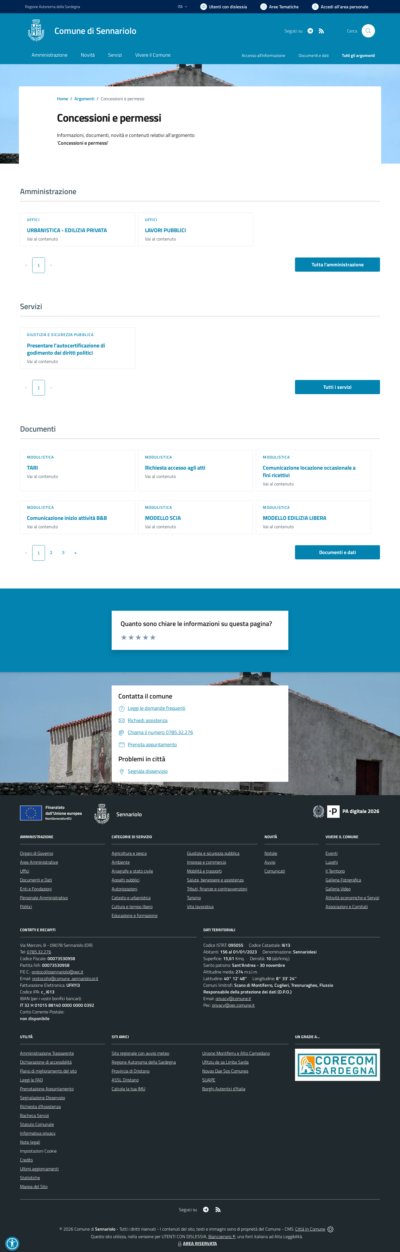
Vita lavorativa (200, 906)
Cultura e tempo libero (132, 906)
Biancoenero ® (221, 1236)
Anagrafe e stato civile (132, 871)
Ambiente (121, 862)
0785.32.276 (39, 951)
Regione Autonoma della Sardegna (144, 1062)
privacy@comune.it (233, 998)
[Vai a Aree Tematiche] (279, 6)
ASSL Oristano (125, 1079)
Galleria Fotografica (343, 880)
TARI (32, 467)
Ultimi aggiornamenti (39, 1168)
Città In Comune (310, 1229)
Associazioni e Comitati (347, 906)
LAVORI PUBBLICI (165, 230)
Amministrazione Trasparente (47, 1053)
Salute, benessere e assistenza (215, 880)
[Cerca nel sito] (368, 30)
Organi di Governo (36, 853)
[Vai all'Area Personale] (340, 6)
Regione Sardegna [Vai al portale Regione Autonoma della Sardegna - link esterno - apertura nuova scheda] (52, 6)
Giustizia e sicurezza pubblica (60, 334)
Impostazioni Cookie (38, 1151)
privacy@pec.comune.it (233, 1005)
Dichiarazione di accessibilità (46, 1062)
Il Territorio (335, 871)
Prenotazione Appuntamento (47, 1088)
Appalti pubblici (125, 880)
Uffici (33, 219)
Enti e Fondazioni (36, 888)
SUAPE (208, 1079)
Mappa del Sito (34, 1186)
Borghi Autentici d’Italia (223, 1088)
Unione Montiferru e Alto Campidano (236, 1053)
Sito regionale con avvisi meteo (140, 1053)
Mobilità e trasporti (204, 871)
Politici (26, 906)
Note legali (30, 1142)
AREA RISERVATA (196, 1243)
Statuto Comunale (37, 1124)
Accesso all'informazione (263, 55)
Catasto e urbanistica (131, 897)
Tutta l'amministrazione (338, 264)
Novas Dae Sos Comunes (225, 1071)
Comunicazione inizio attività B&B (67, 518)
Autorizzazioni (124, 888)
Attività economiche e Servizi (352, 897)
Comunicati (274, 871)
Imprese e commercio (206, 862)
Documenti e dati (337, 552)
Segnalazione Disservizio (42, 1097)
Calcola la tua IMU (128, 1088)
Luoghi (332, 862)
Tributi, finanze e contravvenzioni (217, 888)
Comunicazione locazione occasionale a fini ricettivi (309, 471)
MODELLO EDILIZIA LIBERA (294, 518)
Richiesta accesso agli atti (175, 467)
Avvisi (269, 862)
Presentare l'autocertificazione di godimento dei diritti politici (66, 349)
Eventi (332, 853)
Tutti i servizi (337, 387)
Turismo (194, 897)
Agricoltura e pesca (129, 853)
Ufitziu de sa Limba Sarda (225, 1062)
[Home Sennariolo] (80, 30)
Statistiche (30, 1177)
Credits (26, 1159)
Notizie (270, 853)
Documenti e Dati (36, 880)
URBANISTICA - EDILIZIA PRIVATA (67, 230)
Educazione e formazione (135, 915)
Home (62, 98)
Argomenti (84, 98)
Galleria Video (338, 888)
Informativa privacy (38, 1133)
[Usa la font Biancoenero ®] (224, 6)
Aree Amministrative (39, 862)
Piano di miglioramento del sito (48, 1071)
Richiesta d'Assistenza (40, 1106)
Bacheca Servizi (34, 1115)
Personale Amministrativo (44, 897)
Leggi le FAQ (31, 1079)
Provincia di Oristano (130, 1071)
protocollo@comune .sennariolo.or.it (65, 978)
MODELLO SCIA (163, 518)
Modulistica (40, 457)
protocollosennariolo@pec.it (57, 971)
